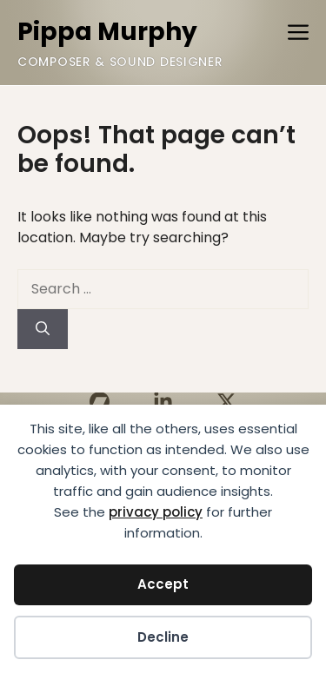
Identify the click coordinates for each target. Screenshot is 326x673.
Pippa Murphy (107, 32)
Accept (163, 584)
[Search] (42, 329)
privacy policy (156, 512)
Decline (163, 637)
